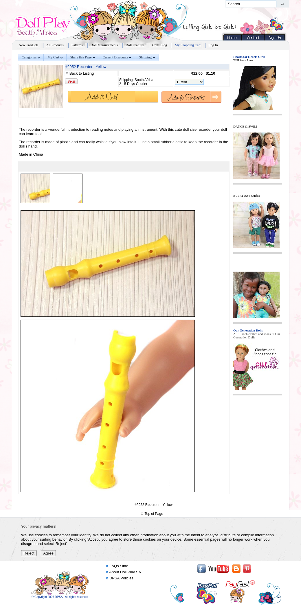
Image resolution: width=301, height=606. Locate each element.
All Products (55, 45)
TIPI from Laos (243, 60)
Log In (213, 45)
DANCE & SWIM (245, 126)
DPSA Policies (121, 578)
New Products (28, 45)
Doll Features (135, 45)
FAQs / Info (118, 566)
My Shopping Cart (188, 45)
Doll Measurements (104, 45)
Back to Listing (81, 73)
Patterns (77, 45)
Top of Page (154, 514)
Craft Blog (159, 45)
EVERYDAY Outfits (246, 195)
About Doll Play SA (125, 572)
